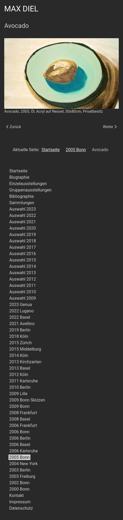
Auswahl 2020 (22, 228)
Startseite (18, 170)
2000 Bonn (19, 489)
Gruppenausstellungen (30, 190)
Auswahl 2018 (22, 240)
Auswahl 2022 (22, 215)
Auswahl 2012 (22, 279)
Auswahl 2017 (22, 247)
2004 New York (23, 463)
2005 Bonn (19, 457)
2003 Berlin (19, 470)
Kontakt (16, 495)
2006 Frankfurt (23, 425)
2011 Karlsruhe (23, 380)
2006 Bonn (19, 431)
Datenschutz (21, 508)
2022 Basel (19, 317)
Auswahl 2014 (22, 266)
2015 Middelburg (25, 349)
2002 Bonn (19, 482)
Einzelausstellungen (28, 183)
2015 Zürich (20, 342)
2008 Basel (19, 419)
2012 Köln (18, 374)
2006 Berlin (19, 438)
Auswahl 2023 (22, 209)
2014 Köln (18, 355)
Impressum (20, 501)
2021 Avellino (22, 323)
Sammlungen (21, 202)
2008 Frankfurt (23, 412)
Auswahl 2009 (22, 298)
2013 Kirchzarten (25, 361)
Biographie (19, 177)
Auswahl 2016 (22, 253)
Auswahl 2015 (22, 260)
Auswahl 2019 (22, 234)
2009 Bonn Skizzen (27, 400)
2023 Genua (20, 304)
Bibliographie (21, 196)
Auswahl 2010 (22, 291)
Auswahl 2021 (22, 221)
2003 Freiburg (22, 476)
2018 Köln (18, 336)
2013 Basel (19, 368)
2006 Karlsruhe (23, 450)
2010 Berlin (19, 387)
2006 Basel (19, 444)
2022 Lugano (21, 310)
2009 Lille (18, 393)
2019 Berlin (19, 330)
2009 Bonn (19, 406)
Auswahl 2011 (22, 285)
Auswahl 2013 (22, 272)
